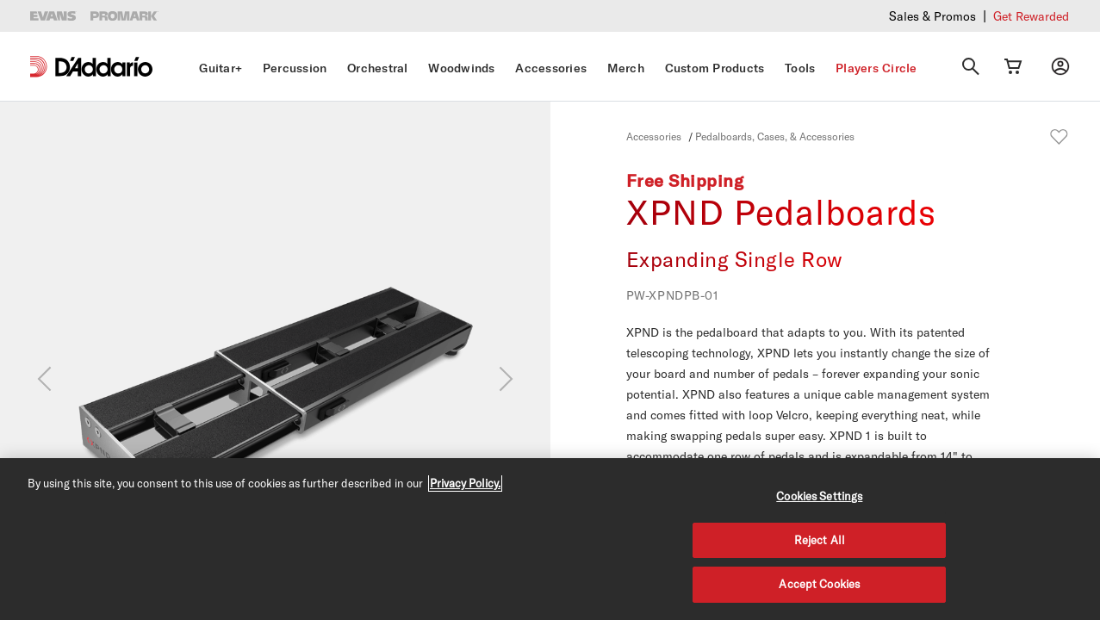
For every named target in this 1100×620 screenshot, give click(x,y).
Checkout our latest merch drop (843, 15)
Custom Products (715, 68)
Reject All (819, 540)
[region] (550, 539)
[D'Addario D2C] (103, 67)
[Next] (506, 379)
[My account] (1060, 66)
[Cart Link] (1013, 66)
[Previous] (44, 379)
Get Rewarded (1031, 16)
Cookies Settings (819, 496)
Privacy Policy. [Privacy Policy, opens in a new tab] (465, 483)
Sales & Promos (932, 16)
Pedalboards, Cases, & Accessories (775, 136)
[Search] (970, 66)
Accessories (551, 68)
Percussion (295, 68)
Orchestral (377, 68)
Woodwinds (461, 68)
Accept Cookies (819, 584)
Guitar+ (220, 68)
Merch (625, 68)
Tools (800, 68)
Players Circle (876, 68)
